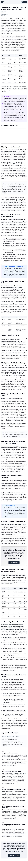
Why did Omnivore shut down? (8, 738)
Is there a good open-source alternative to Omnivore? (13, 742)
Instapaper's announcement (7, 384)
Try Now (24, 1)
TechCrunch (4, 202)
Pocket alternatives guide (7, 210)
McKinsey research (21, 722)
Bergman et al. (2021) (20, 42)
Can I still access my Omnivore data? (10, 739)
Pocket (22, 30)
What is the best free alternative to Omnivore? (11, 741)
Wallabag (13, 406)
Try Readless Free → (14, 855)
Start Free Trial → (14, 562)
